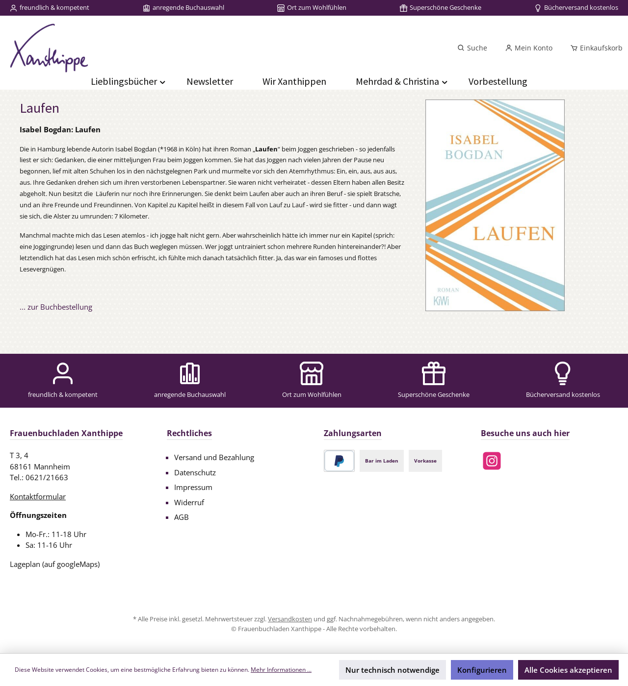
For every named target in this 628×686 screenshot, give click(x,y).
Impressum (193, 487)
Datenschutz (195, 472)
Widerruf (189, 502)
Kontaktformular (38, 496)
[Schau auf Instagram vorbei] (492, 461)
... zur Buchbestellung (56, 307)
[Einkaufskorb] (593, 48)
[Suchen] (472, 48)
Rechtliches (189, 433)
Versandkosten (290, 618)
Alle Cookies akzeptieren (568, 670)
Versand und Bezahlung (214, 457)
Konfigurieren (482, 670)
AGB (181, 517)
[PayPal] (339, 461)
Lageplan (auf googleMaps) (55, 564)
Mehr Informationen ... (281, 669)
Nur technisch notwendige (392, 670)
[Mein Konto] (528, 48)
